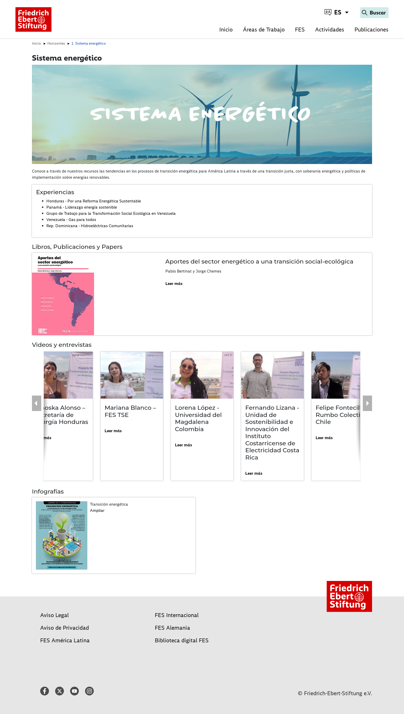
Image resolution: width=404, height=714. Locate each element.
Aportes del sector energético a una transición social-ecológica (259, 261)
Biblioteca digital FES (182, 640)
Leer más (173, 283)
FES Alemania (172, 627)
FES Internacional (177, 615)
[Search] (374, 12)
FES (300, 29)
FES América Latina (65, 640)
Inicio (226, 29)
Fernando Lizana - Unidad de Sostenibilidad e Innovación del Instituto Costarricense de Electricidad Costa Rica (272, 432)
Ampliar (97, 510)
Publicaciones (372, 29)
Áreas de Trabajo (264, 29)
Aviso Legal (54, 615)
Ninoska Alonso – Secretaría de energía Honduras (61, 414)
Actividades (329, 29)
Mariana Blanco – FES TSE (130, 411)
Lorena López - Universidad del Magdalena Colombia (198, 418)
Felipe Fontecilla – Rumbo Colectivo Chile (342, 414)
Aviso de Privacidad (64, 627)
